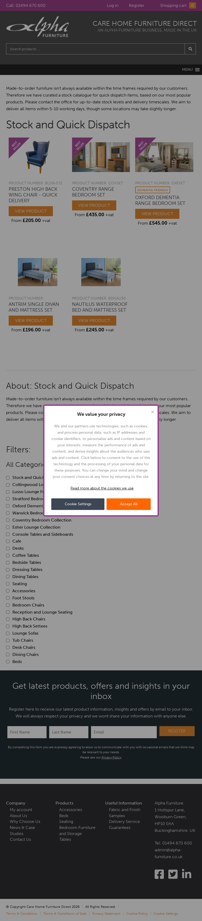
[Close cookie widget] (152, 412)
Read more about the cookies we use (102, 488)
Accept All (129, 504)
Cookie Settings (78, 504)
